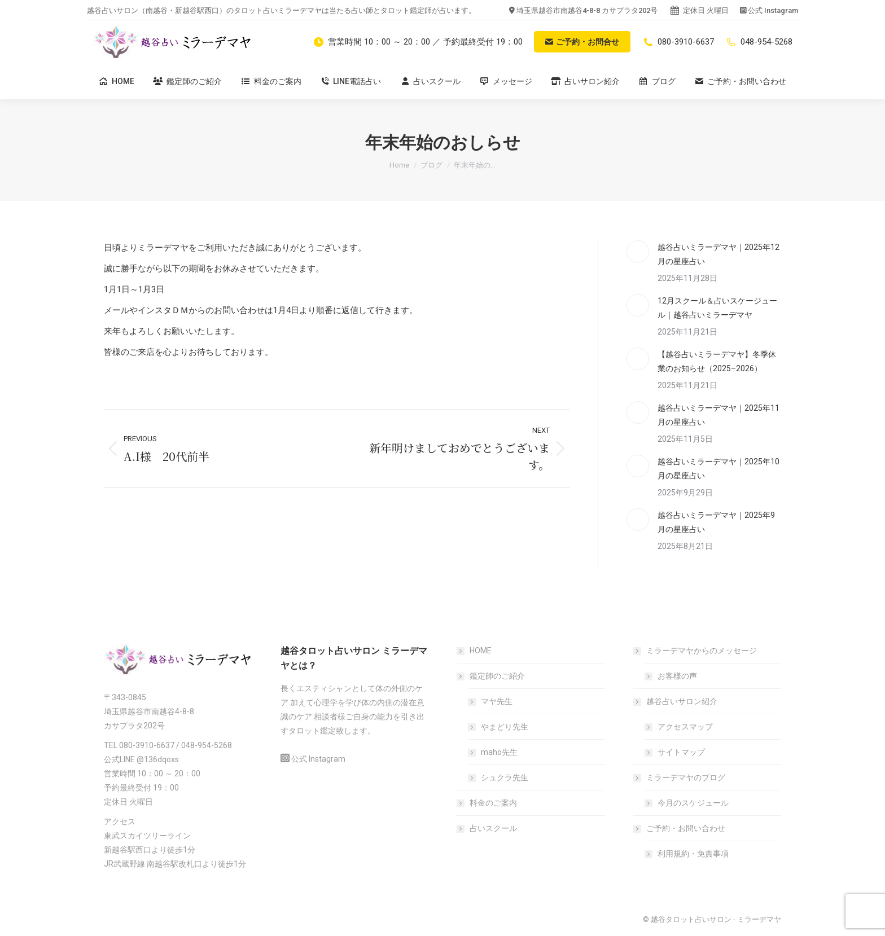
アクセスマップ (685, 726)
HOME (481, 650)
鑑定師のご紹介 (491, 675)
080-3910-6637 (677, 42)
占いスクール (493, 828)
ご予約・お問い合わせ (680, 828)
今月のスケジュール (693, 802)
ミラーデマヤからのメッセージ (696, 650)
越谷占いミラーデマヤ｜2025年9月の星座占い (716, 522)
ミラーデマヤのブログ (680, 777)
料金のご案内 (493, 802)
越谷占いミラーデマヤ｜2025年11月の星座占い (718, 415)
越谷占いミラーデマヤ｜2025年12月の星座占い (718, 254)
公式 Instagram (773, 10)
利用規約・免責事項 (693, 853)
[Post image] (637, 251)
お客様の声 (677, 675)
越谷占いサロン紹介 (676, 701)
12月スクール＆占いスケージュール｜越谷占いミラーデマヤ (717, 307)
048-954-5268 (758, 42)
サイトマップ (681, 752)
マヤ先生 (496, 701)
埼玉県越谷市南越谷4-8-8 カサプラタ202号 (587, 10)
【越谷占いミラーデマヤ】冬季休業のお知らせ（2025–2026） (717, 361)
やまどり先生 (504, 726)
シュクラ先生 (504, 777)
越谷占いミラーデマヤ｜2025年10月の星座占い (718, 468)
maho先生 (499, 752)
